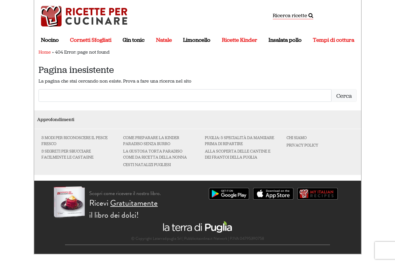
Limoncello (196, 40)
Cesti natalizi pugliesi (147, 164)
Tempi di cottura (333, 40)
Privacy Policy (302, 145)
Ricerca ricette (293, 15)
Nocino (50, 40)
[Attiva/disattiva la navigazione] (353, 16)
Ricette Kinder (239, 40)
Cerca (344, 96)
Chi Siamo (297, 138)
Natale (164, 40)
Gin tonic (133, 40)
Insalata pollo (285, 40)
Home (45, 52)
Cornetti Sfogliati (90, 40)
